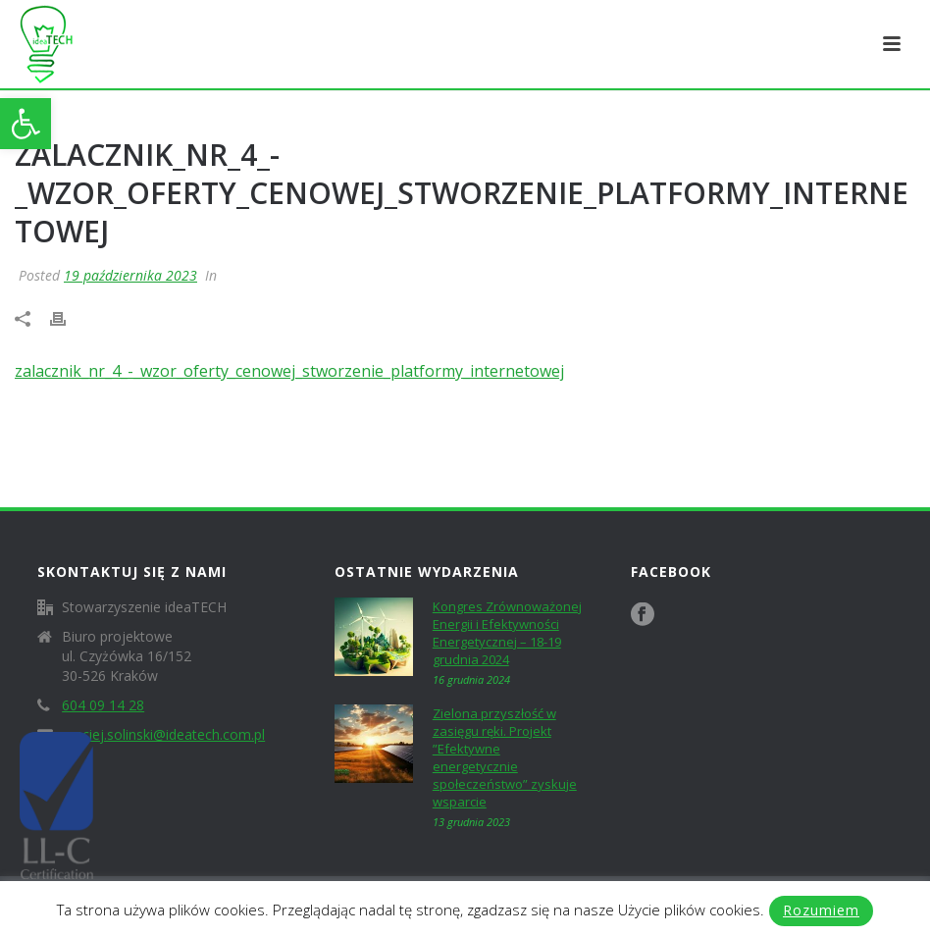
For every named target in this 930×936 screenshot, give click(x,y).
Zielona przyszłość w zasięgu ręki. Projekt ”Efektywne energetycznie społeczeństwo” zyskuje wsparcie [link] (505, 757)
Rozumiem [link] (821, 910)
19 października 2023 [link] (130, 275)
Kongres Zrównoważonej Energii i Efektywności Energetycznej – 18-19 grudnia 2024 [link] (507, 633)
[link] (25, 123)
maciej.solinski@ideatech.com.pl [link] (163, 735)
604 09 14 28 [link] (103, 705)
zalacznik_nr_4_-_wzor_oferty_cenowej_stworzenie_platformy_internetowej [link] (289, 371)
